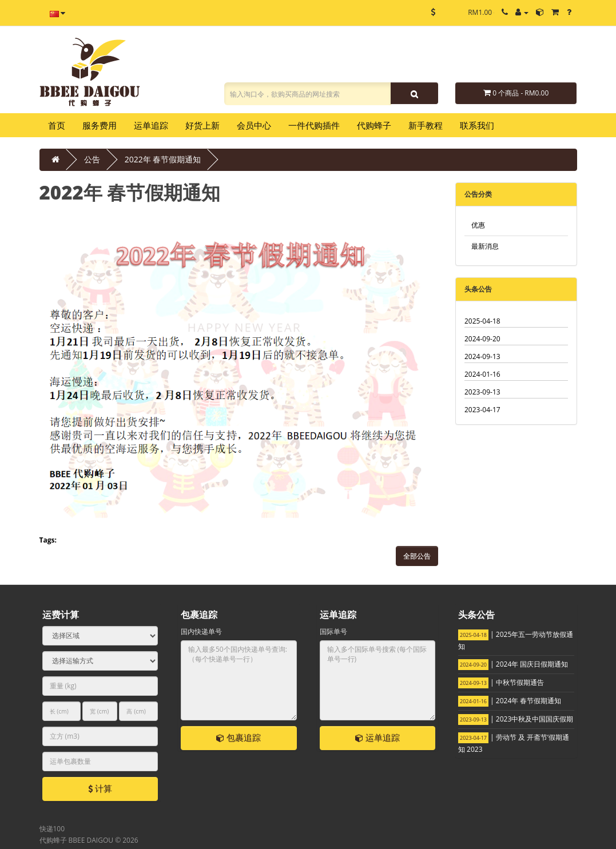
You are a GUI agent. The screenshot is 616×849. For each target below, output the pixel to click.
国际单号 (333, 631)
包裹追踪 (238, 737)
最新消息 (485, 246)
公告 (92, 159)
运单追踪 (377, 737)
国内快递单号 (201, 631)
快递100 (52, 829)
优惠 (478, 225)
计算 (100, 788)
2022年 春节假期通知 (163, 159)
